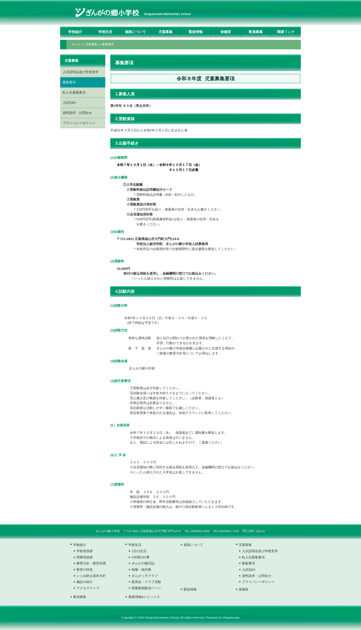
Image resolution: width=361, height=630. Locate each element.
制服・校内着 (141, 569)
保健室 (225, 32)
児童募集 (165, 32)
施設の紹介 (84, 582)
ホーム (75, 44)
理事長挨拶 (84, 557)
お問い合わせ (254, 531)
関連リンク (286, 32)
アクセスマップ (87, 588)
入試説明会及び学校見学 (81, 72)
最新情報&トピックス (144, 597)
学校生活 (105, 32)
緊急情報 (196, 32)
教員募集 (256, 32)
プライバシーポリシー (79, 123)
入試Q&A (69, 102)
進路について (135, 32)
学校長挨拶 (84, 551)
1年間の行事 (141, 557)
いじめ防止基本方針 (91, 576)
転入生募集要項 (74, 92)
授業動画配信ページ (146, 588)
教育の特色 (84, 569)
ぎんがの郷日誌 (143, 563)
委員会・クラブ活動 (146, 582)
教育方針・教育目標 (91, 563)
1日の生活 (139, 551)
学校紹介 (75, 32)
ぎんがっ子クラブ (145, 576)
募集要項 (108, 44)
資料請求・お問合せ (77, 113)
